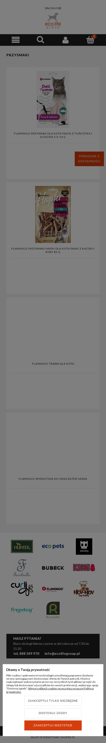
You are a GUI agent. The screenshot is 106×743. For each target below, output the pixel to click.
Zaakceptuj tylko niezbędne (53, 700)
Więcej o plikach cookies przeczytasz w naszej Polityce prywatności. (50, 690)
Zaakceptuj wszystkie (53, 725)
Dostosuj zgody (53, 713)
